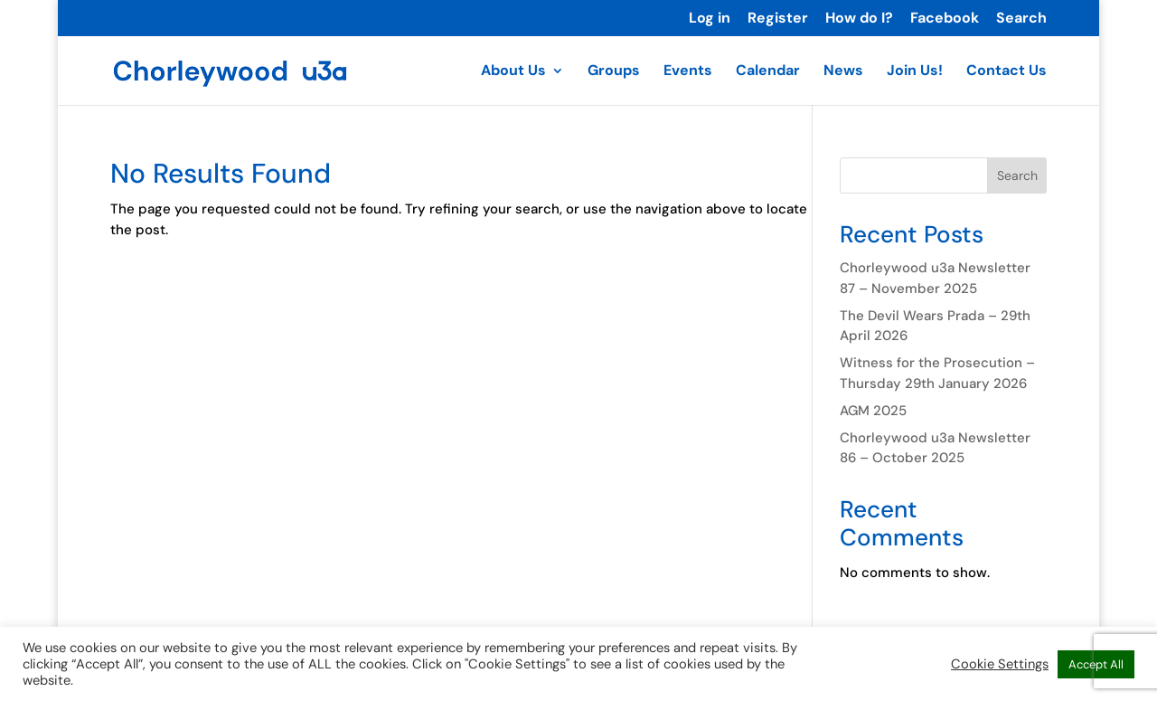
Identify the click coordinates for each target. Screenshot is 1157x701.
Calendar (768, 72)
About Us (513, 72)
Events (687, 72)
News (843, 72)
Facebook (944, 19)
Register (778, 19)
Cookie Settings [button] (1000, 664)
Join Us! (915, 72)
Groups (614, 72)
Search (1021, 19)
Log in (709, 19)
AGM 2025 (873, 411)
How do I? (859, 19)
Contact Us (1006, 72)
